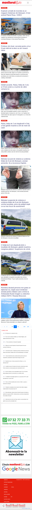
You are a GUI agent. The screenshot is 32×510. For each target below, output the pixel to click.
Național (4, 7)
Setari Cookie (6, 501)
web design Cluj (26, 508)
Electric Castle (7, 499)
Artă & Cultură (7, 494)
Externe (5, 496)
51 (18, 326)
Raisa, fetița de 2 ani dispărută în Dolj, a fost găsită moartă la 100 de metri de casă (15, 126)
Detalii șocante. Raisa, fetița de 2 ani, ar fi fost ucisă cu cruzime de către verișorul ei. (15, 87)
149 (24, 326)
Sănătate (6, 479)
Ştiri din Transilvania (8, 482)
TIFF (11, 496)
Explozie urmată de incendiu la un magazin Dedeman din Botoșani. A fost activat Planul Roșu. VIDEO (15, 13)
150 (28, 326)
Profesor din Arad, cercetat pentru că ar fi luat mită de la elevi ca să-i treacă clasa (16, 48)
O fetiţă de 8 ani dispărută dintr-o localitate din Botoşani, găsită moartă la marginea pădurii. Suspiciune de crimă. (16, 247)
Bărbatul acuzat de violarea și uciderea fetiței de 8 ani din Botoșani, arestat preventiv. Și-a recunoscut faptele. (15, 161)
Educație (5, 484)
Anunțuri (6, 489)
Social (12, 487)
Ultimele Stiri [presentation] (5, 330)
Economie (6, 487)
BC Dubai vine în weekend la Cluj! (11, 333)
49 (12, 326)
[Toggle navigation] (28, 2)
